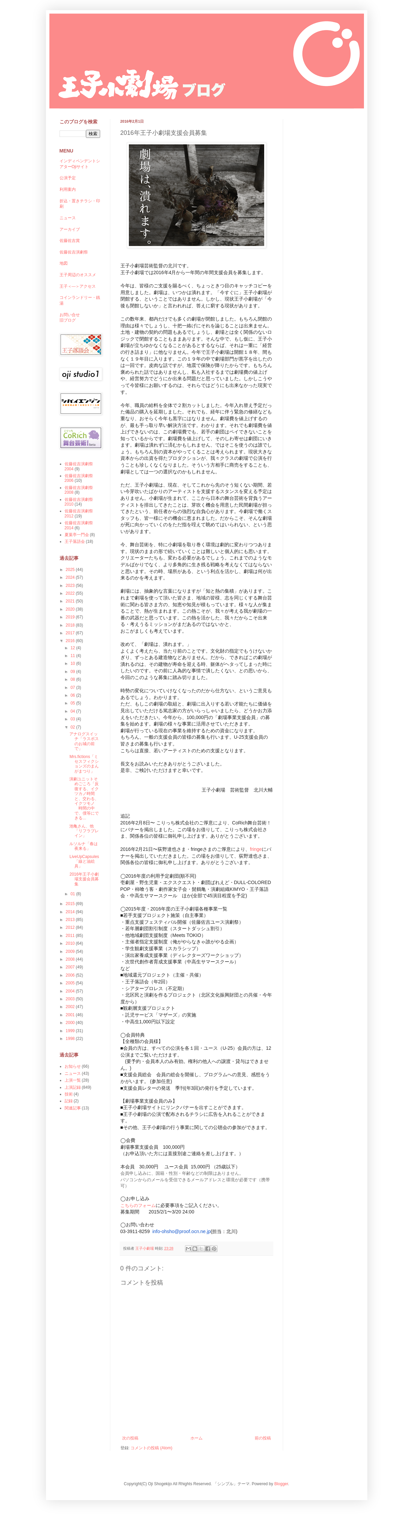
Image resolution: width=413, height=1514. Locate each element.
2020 (71, 609)
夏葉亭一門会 (77, 534)
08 (73, 679)
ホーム (196, 1438)
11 (73, 655)
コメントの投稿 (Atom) (151, 1448)
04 (73, 711)
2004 (71, 991)
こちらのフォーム (138, 1205)
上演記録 (73, 1087)
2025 (71, 569)
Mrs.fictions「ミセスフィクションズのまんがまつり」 (84, 764)
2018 (71, 625)
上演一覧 (73, 1080)
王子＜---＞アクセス (78, 286)
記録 (69, 1101)
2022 (71, 593)
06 (73, 695)
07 (73, 687)
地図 (64, 263)
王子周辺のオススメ (78, 274)
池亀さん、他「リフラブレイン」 (84, 831)
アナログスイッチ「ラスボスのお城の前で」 (84, 741)
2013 (71, 919)
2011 (71, 935)
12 (73, 648)
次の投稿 (130, 1438)
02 (73, 727)
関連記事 (73, 1108)
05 (73, 703)
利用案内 (68, 189)
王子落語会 (75, 541)
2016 (71, 640)
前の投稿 (263, 1438)
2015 (71, 903)
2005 (71, 983)
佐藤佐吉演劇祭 (74, 252)
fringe (256, 849)
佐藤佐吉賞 (70, 240)
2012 (71, 927)
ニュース (68, 218)
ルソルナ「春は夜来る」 (83, 846)
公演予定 (68, 178)
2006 (71, 975)
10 (73, 663)
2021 (71, 601)
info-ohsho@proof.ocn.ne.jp (181, 1231)
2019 (71, 617)
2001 (71, 1014)
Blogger (281, 1483)
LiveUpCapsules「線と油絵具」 (84, 861)
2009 (71, 951)
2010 (71, 943)
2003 (71, 999)
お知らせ (73, 1066)
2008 (71, 959)
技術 (69, 1094)
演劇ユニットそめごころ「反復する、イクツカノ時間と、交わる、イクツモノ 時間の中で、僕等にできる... (84, 798)
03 (73, 719)
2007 (71, 967)
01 (73, 894)
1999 (71, 1030)
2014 (71, 911)
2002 (71, 1006)
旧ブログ (68, 320)
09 (73, 671)
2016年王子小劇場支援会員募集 (84, 879)
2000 (71, 1022)
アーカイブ (70, 229)
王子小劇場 (145, 1248)
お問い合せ (70, 314)
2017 (71, 633)
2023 (71, 585)
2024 (71, 577)
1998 (71, 1038)
